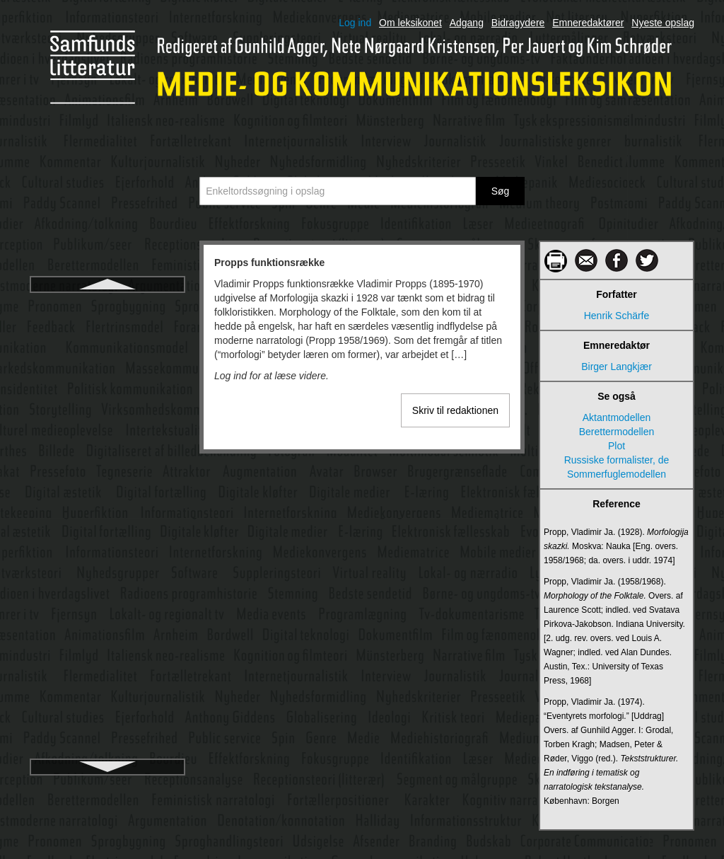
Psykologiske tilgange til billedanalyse (107, 390)
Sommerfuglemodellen (616, 474)
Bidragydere (518, 22)
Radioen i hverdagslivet (107, 753)
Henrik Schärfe (617, 315)
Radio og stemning (107, 651)
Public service (107, 524)
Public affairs (107, 422)
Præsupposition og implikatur (108, 332)
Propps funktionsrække (107, 306)
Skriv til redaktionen (455, 410)
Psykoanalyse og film (107, 357)
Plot (616, 445)
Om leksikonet (410, 22)
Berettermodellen (617, 431)
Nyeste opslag (662, 22)
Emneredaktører (588, 22)
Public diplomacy (107, 448)
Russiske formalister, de (617, 460)
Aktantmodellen (617, 417)
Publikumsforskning (107, 600)
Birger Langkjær (616, 366)
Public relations (107, 499)
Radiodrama (107, 728)
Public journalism (107, 473)
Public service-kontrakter (107, 549)
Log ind (355, 22)
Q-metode (107, 626)
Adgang (467, 22)
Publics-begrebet (107, 575)
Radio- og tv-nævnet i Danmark (108, 677)
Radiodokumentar (108, 702)
